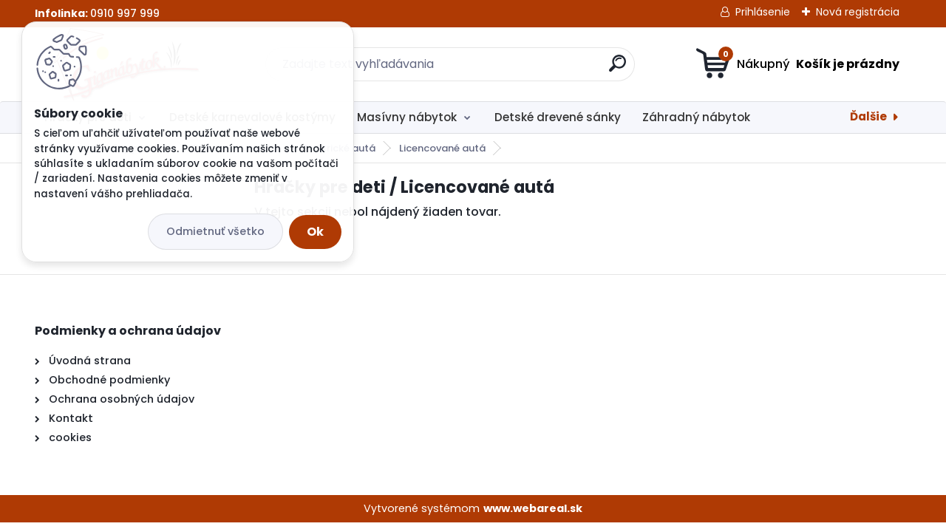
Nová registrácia (857, 11)
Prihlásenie (762, 11)
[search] (617, 69)
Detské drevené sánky (557, 117)
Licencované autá (442, 148)
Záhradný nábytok (696, 117)
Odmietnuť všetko (215, 231)
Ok (315, 231)
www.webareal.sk (532, 508)
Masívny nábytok (407, 117)
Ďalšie (868, 116)
